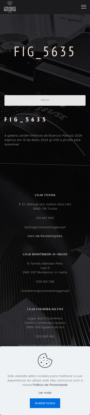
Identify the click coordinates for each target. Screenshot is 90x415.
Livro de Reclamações (45, 236)
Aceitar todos (45, 403)
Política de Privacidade (50, 385)
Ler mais (45, 392)
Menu (45, 100)
